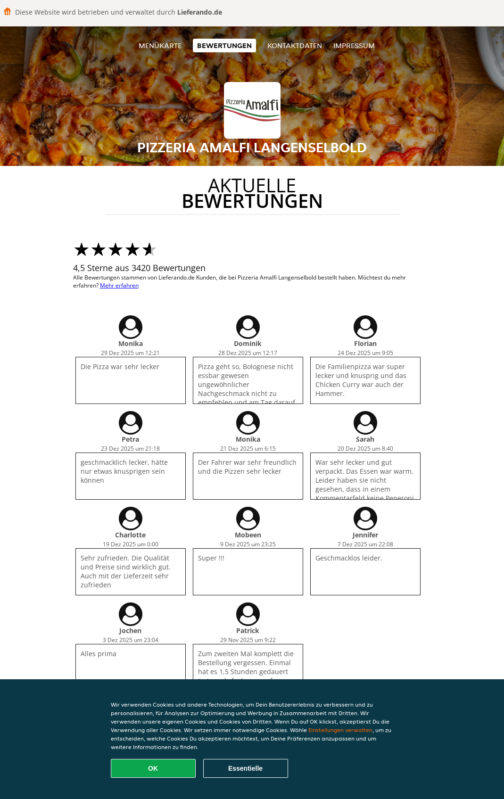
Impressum (354, 45)
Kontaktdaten (294, 45)
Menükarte (160, 45)
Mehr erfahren (119, 285)
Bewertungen (224, 45)
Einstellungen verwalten (340, 729)
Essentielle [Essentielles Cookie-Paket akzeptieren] (245, 768)
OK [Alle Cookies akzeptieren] (153, 768)
